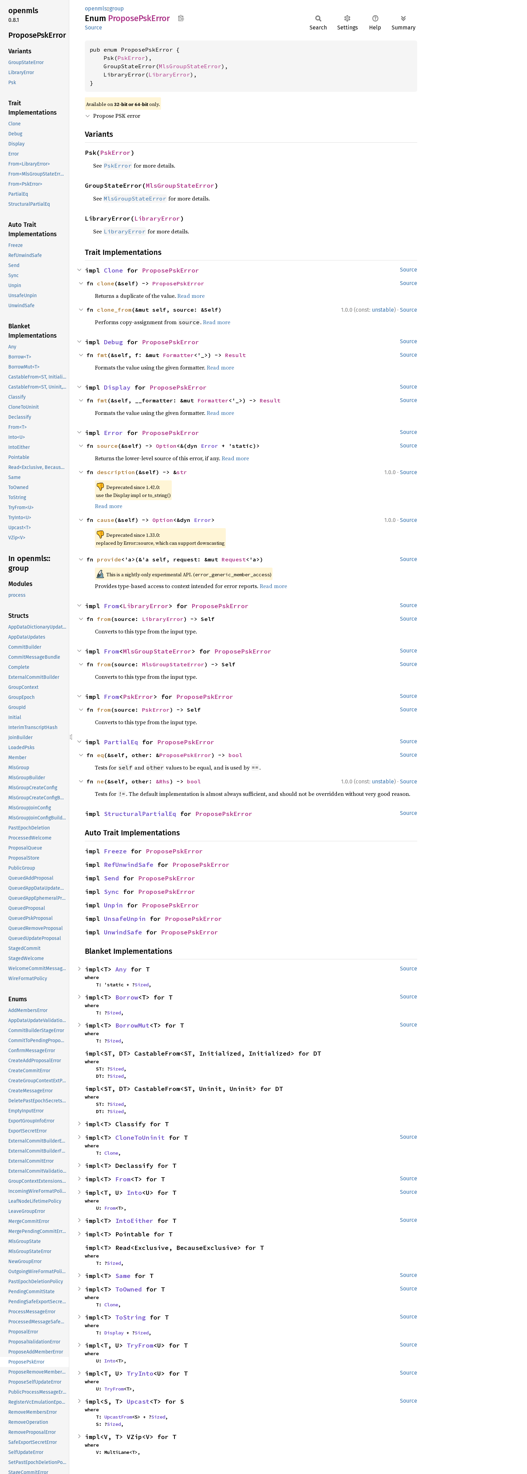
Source (93, 27)
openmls (96, 8)
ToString (130, 1317)
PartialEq (121, 742)
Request (234, 559)
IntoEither (134, 1221)
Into (134, 1193)
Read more (191, 296)
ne (100, 781)
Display (117, 387)
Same (123, 1276)
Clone (113, 270)
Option (166, 445)
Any (121, 969)
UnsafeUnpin (125, 919)
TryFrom (140, 1345)
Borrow (126, 997)
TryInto (140, 1373)
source (107, 445)
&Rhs (163, 781)
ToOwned (128, 1289)
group (116, 8)
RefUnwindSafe (128, 865)
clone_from (114, 309)
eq (100, 755)
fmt (102, 355)
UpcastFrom (118, 1417)
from (104, 618)
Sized (142, 985)
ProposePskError (170, 270)
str (182, 472)
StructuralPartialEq (140, 814)
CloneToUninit (140, 1138)
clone (105, 283)
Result (235, 355)
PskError (131, 57)
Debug (113, 342)
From (111, 606)
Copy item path (181, 18)
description (116, 472)
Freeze (115, 851)
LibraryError (169, 74)
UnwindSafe (123, 932)
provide (109, 559)
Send (111, 878)
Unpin (113, 905)
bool (235, 755)
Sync (111, 892)
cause (105, 519)
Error (113, 433)
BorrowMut (132, 1025)
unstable (383, 310)
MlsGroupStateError (190, 66)
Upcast (138, 1401)
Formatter (178, 355)
